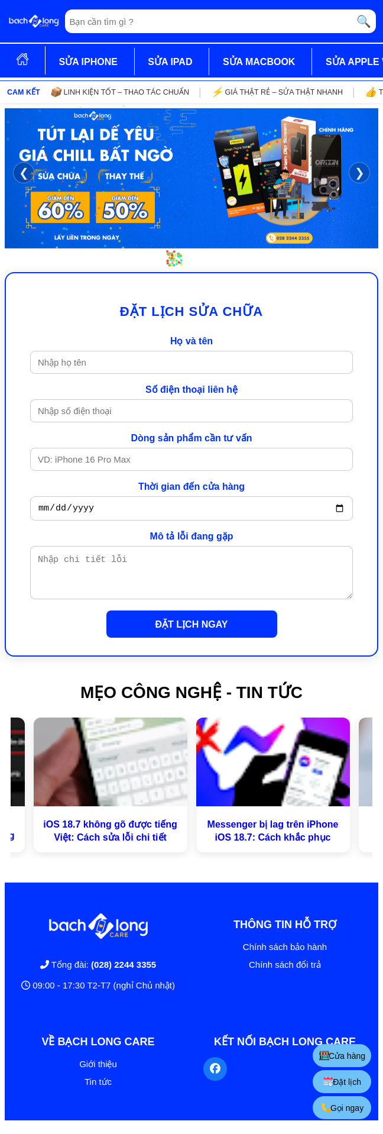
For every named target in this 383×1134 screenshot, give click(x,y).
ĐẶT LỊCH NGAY (191, 633)
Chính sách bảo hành (285, 956)
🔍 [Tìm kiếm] (363, 21)
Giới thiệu (98, 1073)
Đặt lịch (343, 1082)
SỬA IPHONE (88, 62)
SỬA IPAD (170, 62)
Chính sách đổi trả (285, 973)
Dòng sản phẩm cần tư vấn (191, 438)
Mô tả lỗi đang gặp (191, 538)
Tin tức (98, 1090)
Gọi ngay (343, 1108)
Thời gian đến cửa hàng (191, 487)
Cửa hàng (343, 1056)
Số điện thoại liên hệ (191, 390)
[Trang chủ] (33, 21)
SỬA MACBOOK (259, 62)
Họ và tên (191, 341)
